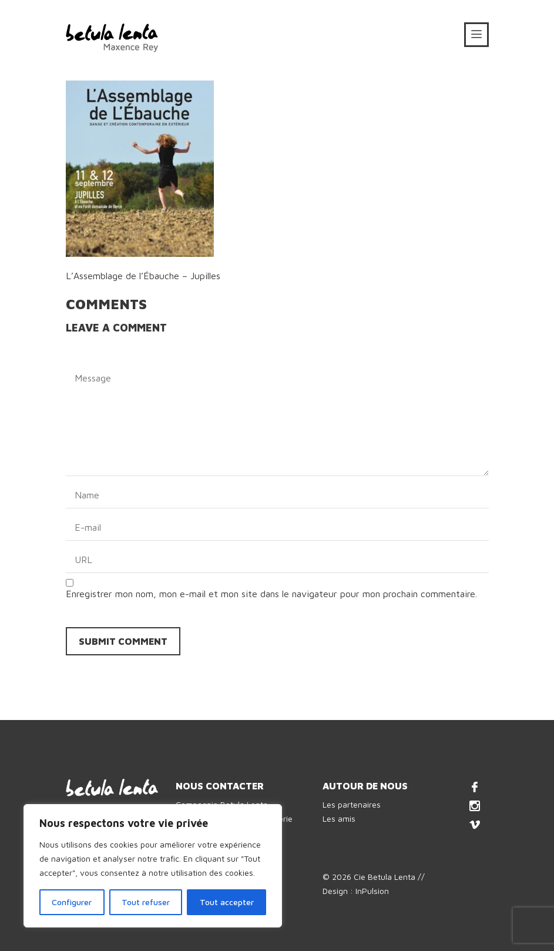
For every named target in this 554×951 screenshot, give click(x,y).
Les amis (339, 818)
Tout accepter (227, 902)
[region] (152, 865)
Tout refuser (146, 902)
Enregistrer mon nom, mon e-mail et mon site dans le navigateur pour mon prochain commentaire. (271, 593)
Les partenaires (352, 804)
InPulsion (372, 891)
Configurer (72, 902)
